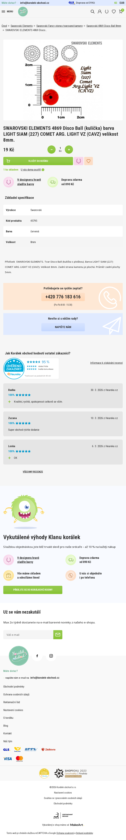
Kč (115, 2)
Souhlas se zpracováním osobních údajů (63, 798)
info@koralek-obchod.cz (34, 2)
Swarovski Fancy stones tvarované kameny (59, 25)
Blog (5, 725)
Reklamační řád (11, 702)
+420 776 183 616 (63, 297)
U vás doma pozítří (32, 169)
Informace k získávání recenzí (106, 362)
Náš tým (7, 741)
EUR (122, 2)
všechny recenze (33, 471)
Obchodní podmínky (13, 686)
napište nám (63, 327)
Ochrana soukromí (65, 833)
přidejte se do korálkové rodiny (32, 589)
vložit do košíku (38, 161)
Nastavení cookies (13, 710)
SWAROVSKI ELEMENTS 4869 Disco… (26, 30)
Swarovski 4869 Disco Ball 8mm (103, 25)
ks (60, 150)
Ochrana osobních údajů (16, 694)
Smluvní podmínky (84, 833)
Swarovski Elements (22, 25)
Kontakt (7, 733)
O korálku (8, 717)
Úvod (4, 25)
